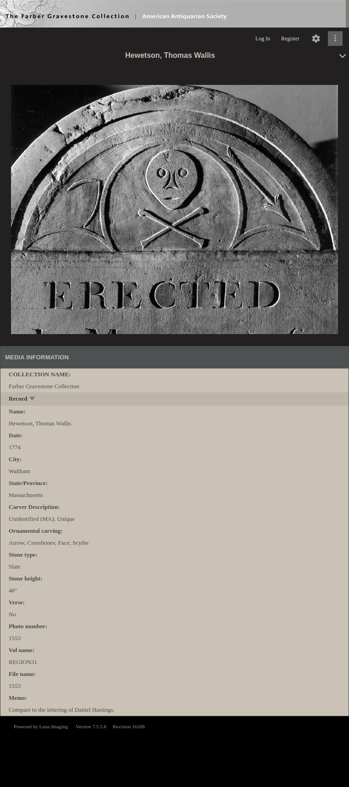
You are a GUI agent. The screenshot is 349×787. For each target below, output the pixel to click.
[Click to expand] (335, 38)
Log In (262, 38)
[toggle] (32, 399)
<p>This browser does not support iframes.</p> (174, 750)
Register (290, 38)
